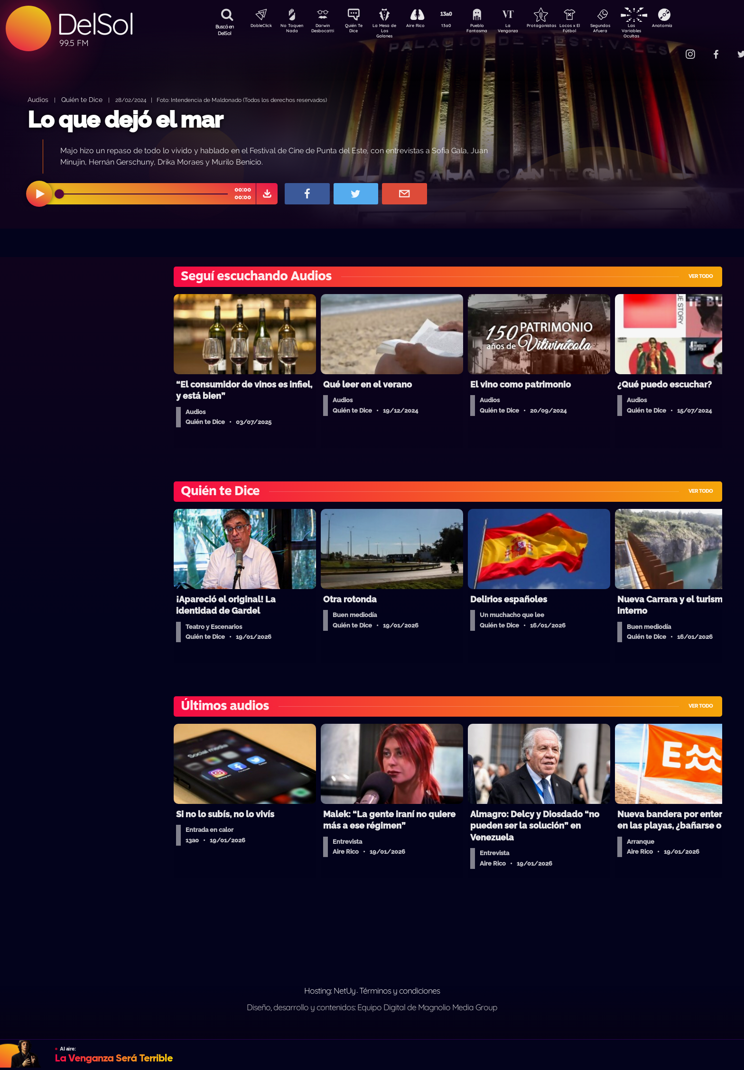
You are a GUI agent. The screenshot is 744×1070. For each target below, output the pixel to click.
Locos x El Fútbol (590, 30)
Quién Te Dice (357, 30)
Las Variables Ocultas (656, 30)
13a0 (457, 26)
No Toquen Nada (290, 30)
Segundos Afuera (623, 30)
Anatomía (689, 26)
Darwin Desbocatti (324, 30)
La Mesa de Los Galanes (390, 30)
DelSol (94, 24)
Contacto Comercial (671, 49)
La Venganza (523, 30)
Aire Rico (424, 26)
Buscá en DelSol (224, 30)
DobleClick (258, 26)
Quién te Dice (81, 99)
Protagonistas (556, 26)
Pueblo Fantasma (490, 30)
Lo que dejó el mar (125, 119)
